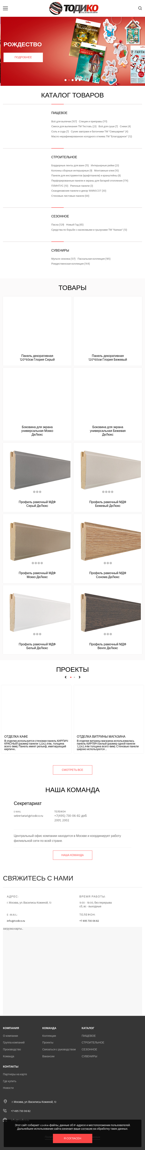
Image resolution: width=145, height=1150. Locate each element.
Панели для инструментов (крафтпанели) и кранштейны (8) (86, 175)
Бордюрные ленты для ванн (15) (70, 165)
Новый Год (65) (75, 224)
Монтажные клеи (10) (106, 170)
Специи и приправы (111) (93, 121)
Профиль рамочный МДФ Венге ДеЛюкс (107, 646)
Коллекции (49, 1036)
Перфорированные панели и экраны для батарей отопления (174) (89, 180)
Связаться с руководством (59, 1049)
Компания (11, 1028)
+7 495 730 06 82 (89, 921)
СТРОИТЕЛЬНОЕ (64, 157)
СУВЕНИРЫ (60, 250)
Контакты (10, 1066)
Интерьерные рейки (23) (105, 165)
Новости (8, 1088)
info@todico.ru (16, 921)
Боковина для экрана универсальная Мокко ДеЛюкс (37, 431)
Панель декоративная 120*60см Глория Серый (37, 357)
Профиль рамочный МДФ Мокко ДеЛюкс (37, 575)
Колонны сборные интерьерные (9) (71, 170)
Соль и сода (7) (60, 131)
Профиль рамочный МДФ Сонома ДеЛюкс (107, 575)
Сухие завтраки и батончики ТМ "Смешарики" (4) (99, 131)
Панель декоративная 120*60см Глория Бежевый (108, 357)
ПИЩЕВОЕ (59, 113)
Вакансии (48, 1056)
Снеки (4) (125, 126)
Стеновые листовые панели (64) (70, 196)
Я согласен (72, 1138)
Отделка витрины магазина (101, 736)
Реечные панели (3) (81, 186)
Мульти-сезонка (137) (63, 259)
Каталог (88, 1028)
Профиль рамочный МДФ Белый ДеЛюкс (37, 646)
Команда (8, 1056)
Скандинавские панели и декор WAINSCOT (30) (78, 191)
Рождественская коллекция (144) (70, 264)
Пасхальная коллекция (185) (94, 259)
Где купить (9, 1081)
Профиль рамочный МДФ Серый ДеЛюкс (37, 504)
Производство (12, 1049)
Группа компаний (14, 1042)
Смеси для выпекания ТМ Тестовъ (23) (74, 126)
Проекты (47, 1042)
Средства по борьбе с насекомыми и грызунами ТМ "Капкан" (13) (89, 230)
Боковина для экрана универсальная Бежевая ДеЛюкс (108, 431)
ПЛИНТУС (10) (59, 186)
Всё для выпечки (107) (64, 121)
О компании (10, 1036)
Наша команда (72, 855)
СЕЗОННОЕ (60, 216)
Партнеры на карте (15, 1074)
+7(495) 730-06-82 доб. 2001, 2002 (70, 818)
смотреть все (72, 770)
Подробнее (22, 57)
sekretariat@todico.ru (28, 815)
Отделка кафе (16, 736)
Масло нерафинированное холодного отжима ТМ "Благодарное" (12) (91, 136)
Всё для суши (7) (108, 126)
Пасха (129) (57, 224)
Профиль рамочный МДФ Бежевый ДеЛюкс (107, 504)
